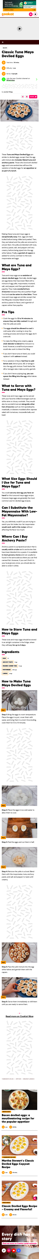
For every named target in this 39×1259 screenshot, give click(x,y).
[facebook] (19, 1250)
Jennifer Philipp (8, 92)
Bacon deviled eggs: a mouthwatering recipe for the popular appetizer (18, 1118)
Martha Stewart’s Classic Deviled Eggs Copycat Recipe (18, 1164)
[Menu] (31, 14)
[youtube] (14, 1250)
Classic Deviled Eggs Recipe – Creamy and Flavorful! (19, 1208)
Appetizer (18, 1079)
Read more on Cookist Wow (19, 1016)
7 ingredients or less (8, 1079)
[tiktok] (4, 1250)
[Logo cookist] (8, 14)
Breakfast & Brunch (28, 1079)
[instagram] (9, 1250)
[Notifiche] (35, 14)
